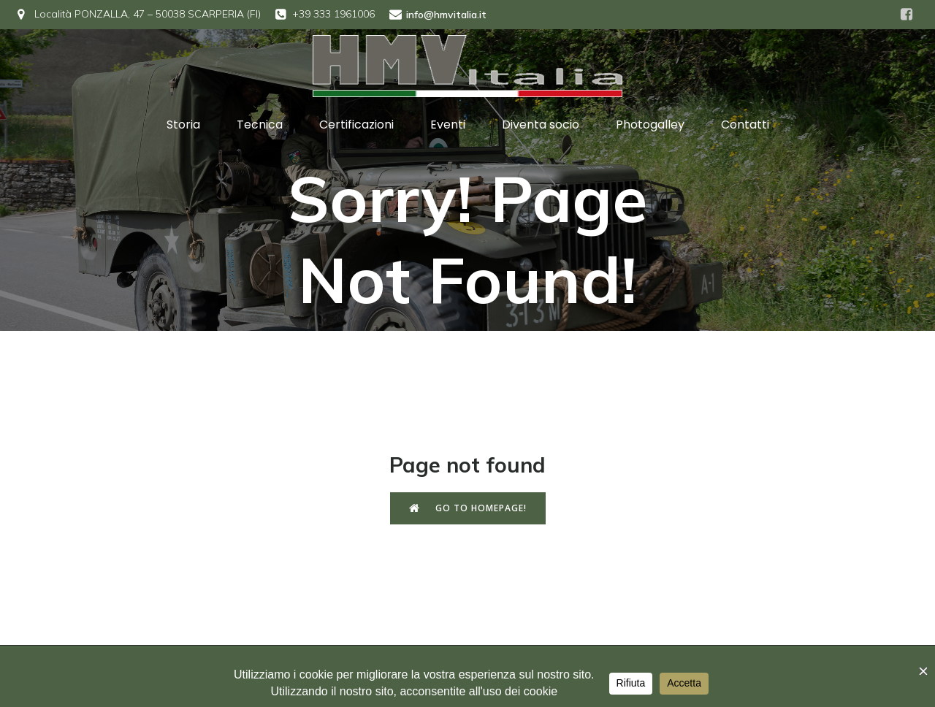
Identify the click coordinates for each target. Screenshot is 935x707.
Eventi (447, 124)
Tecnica (260, 124)
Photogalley (650, 124)
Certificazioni (356, 124)
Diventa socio (540, 124)
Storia (183, 124)
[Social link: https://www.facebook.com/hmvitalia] (906, 15)
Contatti (745, 124)
